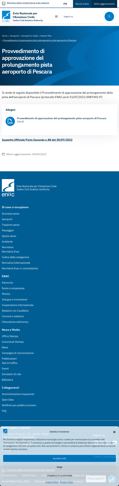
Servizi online (82, 3)
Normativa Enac (10, 251)
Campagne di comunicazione (18, 353)
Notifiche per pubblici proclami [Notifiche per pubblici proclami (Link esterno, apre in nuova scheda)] (19, 405)
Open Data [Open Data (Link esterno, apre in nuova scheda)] (8, 399)
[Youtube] (96, 16)
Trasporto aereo (11, 224)
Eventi (5, 368)
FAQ (4, 410)
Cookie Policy (52, 482)
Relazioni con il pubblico (15, 310)
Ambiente (7, 241)
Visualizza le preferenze (59, 475)
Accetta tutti (59, 458)
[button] (114, 431)
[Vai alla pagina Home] (5, 35)
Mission (6, 293)
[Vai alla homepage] (26, 16)
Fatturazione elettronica (15, 321)
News (5, 347)
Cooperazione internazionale (17, 305)
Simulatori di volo (11, 374)
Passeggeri (8, 230)
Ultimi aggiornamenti (104, 3)
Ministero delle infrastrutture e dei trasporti (28, 2)
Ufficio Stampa (10, 336)
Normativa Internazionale (16, 262)
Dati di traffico (10, 362)
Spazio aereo (9, 236)
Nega (59, 466)
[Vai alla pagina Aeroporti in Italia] (29, 35)
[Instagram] (77, 16)
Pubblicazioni (9, 358)
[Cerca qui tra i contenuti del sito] (108, 16)
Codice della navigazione (15, 257)
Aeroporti (7, 219)
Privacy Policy (66, 482)
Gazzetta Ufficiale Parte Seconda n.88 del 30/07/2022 (37, 140)
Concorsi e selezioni (13, 316)
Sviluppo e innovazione (14, 299)
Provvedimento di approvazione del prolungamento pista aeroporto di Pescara (61, 118)
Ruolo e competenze (13, 288)
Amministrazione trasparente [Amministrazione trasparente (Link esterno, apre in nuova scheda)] (18, 394)
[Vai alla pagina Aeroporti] (14, 35)
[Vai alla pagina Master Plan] (46, 35)
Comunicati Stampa (13, 341)
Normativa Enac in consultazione (20, 268)
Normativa (7, 247)
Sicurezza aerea (10, 213)
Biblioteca (7, 379)
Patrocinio (7, 282)
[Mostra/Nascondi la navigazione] (56, 16)
